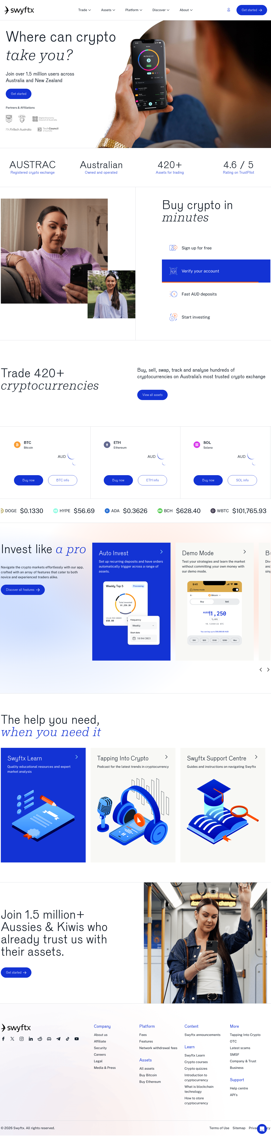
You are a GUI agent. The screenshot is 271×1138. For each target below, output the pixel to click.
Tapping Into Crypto (123, 758)
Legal (98, 1061)
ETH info (152, 480)
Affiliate (100, 1041)
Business (236, 1068)
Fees (143, 1035)
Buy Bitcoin (148, 1075)
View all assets (152, 395)
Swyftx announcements (202, 1035)
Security (100, 1048)
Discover (161, 10)
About (186, 10)
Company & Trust (243, 1061)
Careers (100, 1055)
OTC (233, 1041)
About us (100, 1035)
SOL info (242, 480)
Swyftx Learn (24, 758)
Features (146, 1041)
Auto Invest (113, 553)
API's (234, 1095)
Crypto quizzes (196, 1069)
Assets (108, 10)
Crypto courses (196, 1062)
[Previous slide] (260, 669)
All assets (146, 1069)
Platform (134, 10)
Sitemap (239, 1128)
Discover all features (23, 590)
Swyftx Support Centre (216, 758)
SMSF (234, 1055)
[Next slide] (268, 669)
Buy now (28, 480)
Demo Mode (198, 553)
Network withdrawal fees (158, 1048)
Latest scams (240, 1048)
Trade (84, 10)
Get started (252, 10)
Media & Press (105, 1068)
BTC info (62, 480)
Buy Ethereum (150, 1082)
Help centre (239, 1088)
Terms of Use (219, 1128)
